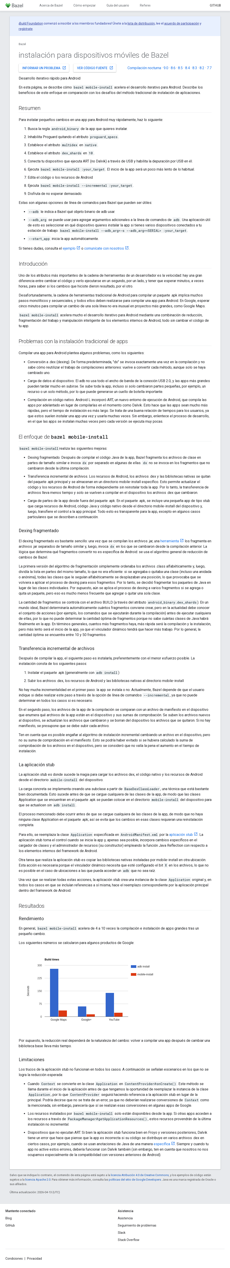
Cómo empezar (84, 5)
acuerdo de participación (181, 23)
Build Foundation (31, 23)
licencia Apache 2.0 (37, 1179)
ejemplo (69, 248)
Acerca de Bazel (51, 5)
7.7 (209, 68)
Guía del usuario (118, 5)
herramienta (169, 541)
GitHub (215, 5)
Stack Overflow (128, 1240)
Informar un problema (44, 68)
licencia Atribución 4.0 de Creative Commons (140, 1175)
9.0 (166, 68)
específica (162, 1144)
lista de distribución (141, 23)
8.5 (180, 68)
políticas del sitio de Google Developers (135, 1179)
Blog (8, 1218)
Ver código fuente (95, 68)
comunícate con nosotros (104, 248)
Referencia (148, 5)
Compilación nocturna (144, 68)
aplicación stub (181, 834)
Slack (121, 1232)
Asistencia (125, 1218)
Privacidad (34, 1258)
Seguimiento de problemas (137, 1225)
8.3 (194, 68)
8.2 (202, 68)
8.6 (173, 68)
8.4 (187, 68)
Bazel (22, 44)
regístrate (26, 29)
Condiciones (14, 1258)
